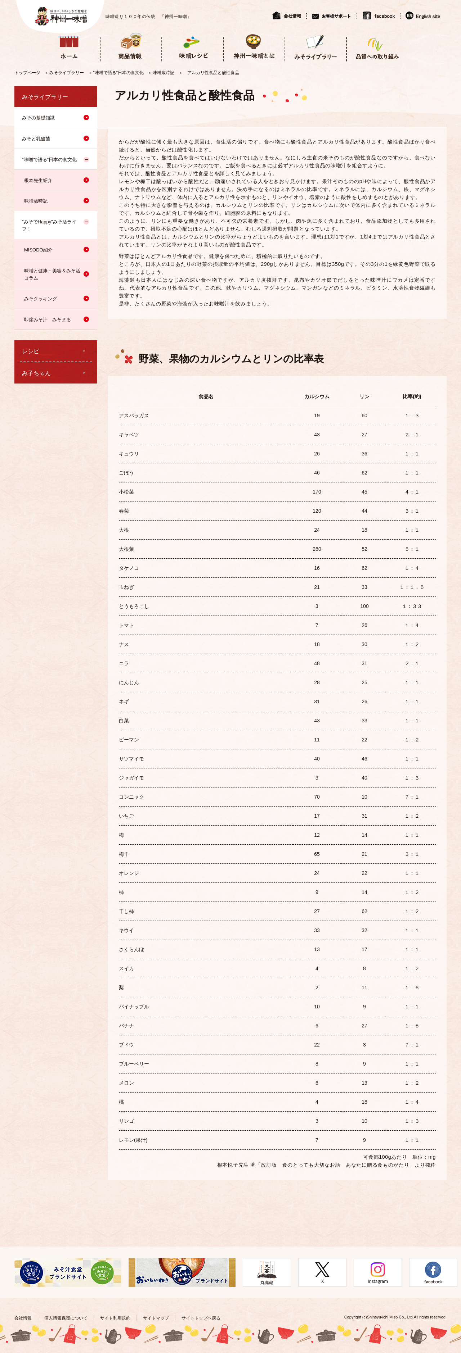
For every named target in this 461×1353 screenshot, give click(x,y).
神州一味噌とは (253, 46)
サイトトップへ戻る (201, 1318)
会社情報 (289, 15)
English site (423, 15)
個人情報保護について (66, 1318)
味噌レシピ (192, 46)
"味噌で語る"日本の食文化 (118, 72)
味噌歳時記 (163, 72)
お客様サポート (331, 15)
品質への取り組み (377, 46)
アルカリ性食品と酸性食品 (213, 72)
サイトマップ (156, 1318)
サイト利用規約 (115, 1318)
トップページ (27, 72)
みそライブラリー (315, 46)
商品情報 (130, 46)
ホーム (69, 46)
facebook (378, 15)
